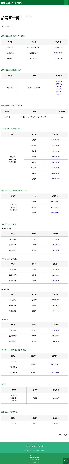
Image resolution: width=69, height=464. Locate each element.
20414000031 (55, 341)
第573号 (58, 94)
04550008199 (55, 213)
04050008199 (55, 201)
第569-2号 (59, 84)
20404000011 (55, 336)
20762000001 (55, 269)
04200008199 (55, 151)
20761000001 (55, 239)
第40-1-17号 (54, 364)
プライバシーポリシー (39, 450)
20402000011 (55, 275)
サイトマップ (27, 450)
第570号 (58, 86)
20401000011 (55, 245)
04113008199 (55, 145)
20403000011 (55, 305)
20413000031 (55, 311)
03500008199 (55, 179)
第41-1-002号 (55, 372)
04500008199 (55, 173)
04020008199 (58, 53)
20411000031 (55, 250)
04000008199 (55, 140)
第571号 (58, 89)
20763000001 (55, 300)
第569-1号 (59, 81)
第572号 (58, 92)
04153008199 (55, 207)
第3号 (56, 423)
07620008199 (58, 47)
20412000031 (55, 280)
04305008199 (55, 156)
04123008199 (58, 58)
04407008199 (55, 162)
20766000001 (55, 330)
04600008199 (55, 168)
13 (62, 117)
